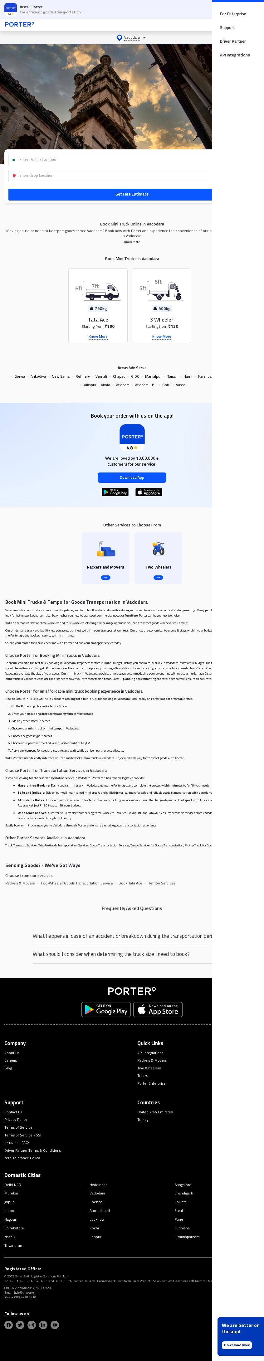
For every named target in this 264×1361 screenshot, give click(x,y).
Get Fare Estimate (132, 194)
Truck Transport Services (21, 845)
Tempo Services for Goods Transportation (156, 845)
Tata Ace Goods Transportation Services (63, 845)
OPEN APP (241, 9)
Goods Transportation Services (109, 845)
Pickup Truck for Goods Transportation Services (215, 845)
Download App (132, 477)
